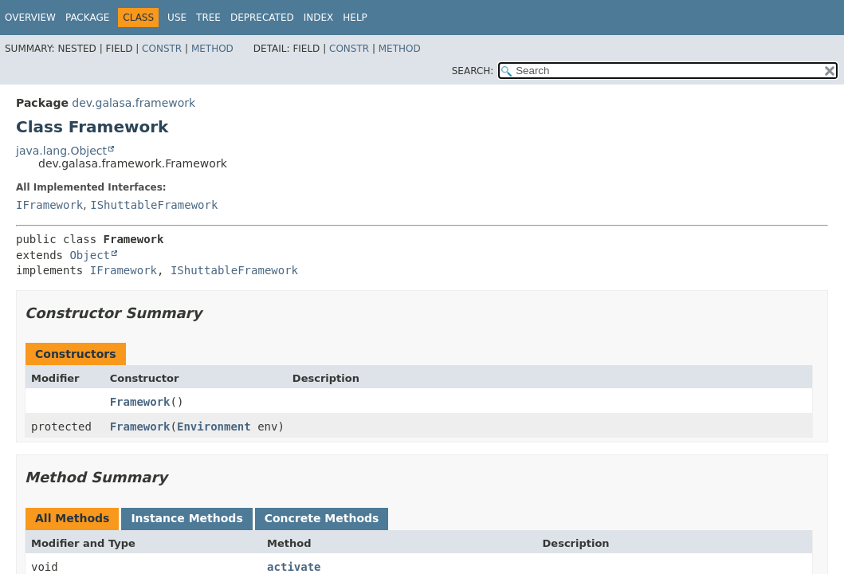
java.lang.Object (61, 150)
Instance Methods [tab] (186, 518)
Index (319, 17)
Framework (140, 401)
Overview (30, 17)
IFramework (49, 205)
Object (89, 255)
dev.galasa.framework (133, 102)
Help (355, 17)
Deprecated (262, 17)
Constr (162, 48)
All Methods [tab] (72, 518)
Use (176, 17)
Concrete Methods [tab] (322, 518)
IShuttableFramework (154, 205)
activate (293, 566)
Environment (214, 426)
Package (87, 17)
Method (212, 48)
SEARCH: (473, 71)
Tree (208, 17)
